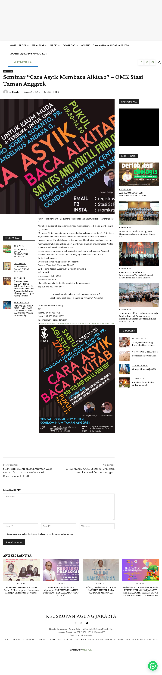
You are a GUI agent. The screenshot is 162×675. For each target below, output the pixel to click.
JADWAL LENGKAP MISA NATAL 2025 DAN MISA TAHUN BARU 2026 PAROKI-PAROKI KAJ (24, 310)
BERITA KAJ (20, 246)
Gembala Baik (140, 365)
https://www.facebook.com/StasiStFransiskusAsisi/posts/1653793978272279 (77, 323)
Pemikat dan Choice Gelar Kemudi (143, 384)
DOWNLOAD (20, 263)
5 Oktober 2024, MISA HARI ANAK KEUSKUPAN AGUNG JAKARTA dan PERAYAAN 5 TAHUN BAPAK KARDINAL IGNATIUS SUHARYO (140, 591)
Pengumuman (21, 302)
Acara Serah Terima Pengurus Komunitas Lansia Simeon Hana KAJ (137, 234)
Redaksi (16, 92)
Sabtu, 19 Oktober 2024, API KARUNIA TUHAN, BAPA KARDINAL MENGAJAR (101, 590)
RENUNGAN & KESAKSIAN (145, 352)
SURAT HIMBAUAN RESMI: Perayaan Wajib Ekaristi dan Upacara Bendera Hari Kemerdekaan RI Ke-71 (27, 472)
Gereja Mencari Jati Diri (144, 369)
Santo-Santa (139, 338)
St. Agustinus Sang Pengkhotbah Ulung (143, 343)
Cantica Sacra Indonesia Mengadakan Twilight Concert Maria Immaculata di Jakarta (136, 275)
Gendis (90, 658)
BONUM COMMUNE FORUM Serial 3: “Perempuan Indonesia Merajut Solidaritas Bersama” (21, 590)
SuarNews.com (76, 658)
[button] (153, 666)
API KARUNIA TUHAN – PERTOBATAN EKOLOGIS (21, 253)
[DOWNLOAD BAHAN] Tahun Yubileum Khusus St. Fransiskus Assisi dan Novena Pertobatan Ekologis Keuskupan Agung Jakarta (24, 288)
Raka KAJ (87, 649)
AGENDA (8, 71)
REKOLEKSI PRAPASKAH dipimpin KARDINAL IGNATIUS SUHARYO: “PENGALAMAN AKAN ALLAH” (61, 591)
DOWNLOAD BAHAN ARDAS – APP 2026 (22, 269)
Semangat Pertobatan (144, 355)
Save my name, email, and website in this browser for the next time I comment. (40, 534)
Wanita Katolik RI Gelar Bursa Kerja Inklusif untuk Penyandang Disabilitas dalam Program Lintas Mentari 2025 (138, 317)
